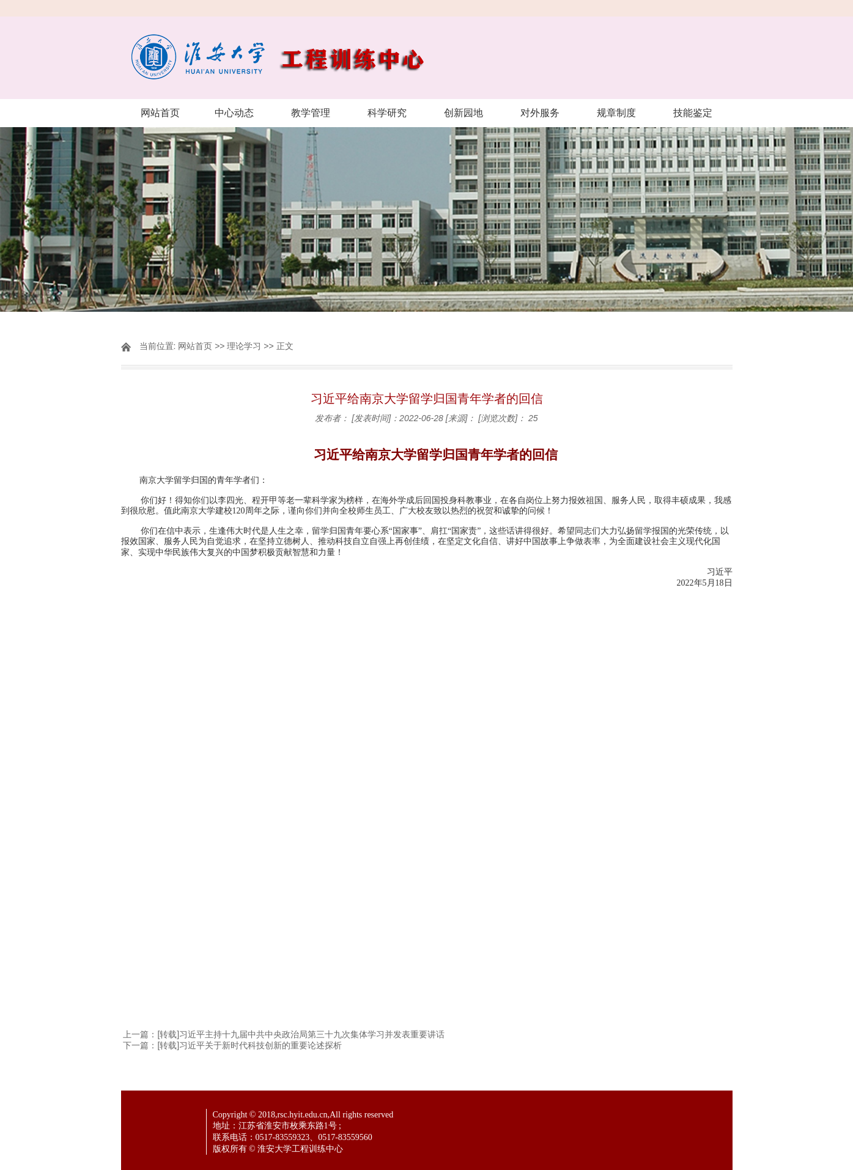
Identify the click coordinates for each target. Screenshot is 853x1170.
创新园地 (463, 113)
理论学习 (244, 346)
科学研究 (387, 113)
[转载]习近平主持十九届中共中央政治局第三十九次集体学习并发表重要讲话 (301, 1034)
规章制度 (616, 113)
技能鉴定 (692, 113)
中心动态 (234, 113)
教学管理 (310, 113)
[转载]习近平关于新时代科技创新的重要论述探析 (249, 1045)
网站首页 (160, 113)
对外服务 (539, 113)
